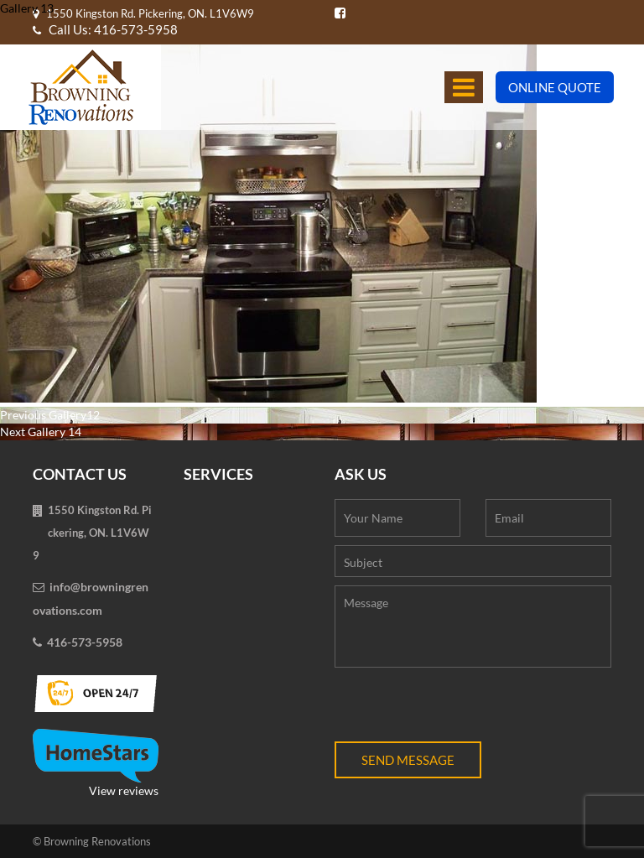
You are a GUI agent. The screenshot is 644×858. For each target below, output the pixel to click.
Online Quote (554, 87)
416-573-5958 (84, 642)
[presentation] (462, 708)
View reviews (95, 763)
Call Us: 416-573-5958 (105, 29)
